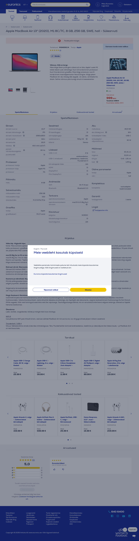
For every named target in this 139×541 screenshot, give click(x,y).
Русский (44, 249)
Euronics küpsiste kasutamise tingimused (50, 274)
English (36, 249)
